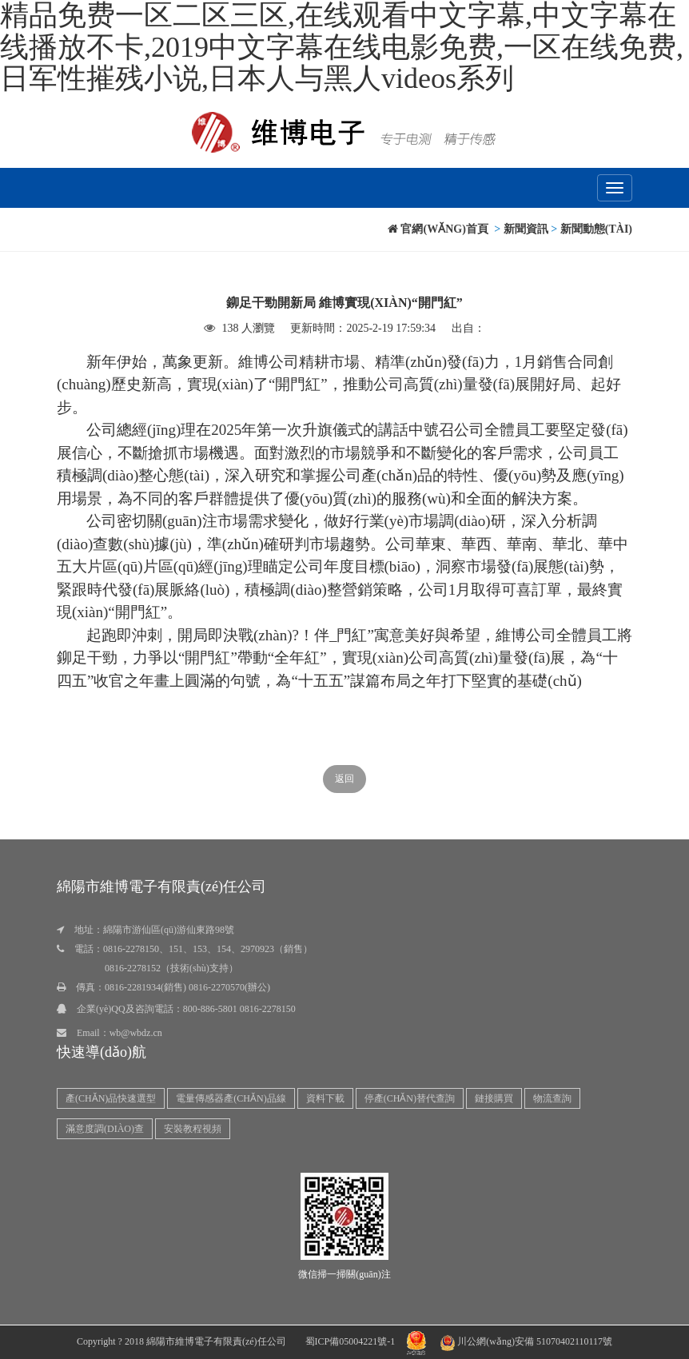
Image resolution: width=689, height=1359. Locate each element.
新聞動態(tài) (596, 229)
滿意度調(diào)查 (105, 1128)
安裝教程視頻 (192, 1128)
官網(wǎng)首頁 (438, 229)
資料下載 (325, 1098)
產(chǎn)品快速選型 (111, 1098)
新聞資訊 (526, 229)
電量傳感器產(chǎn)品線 (230, 1098)
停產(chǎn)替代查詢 (409, 1098)
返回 (344, 778)
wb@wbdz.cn (136, 1032)
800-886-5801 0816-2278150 (239, 1008)
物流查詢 (552, 1098)
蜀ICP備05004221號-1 (350, 1341)
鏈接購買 (494, 1098)
